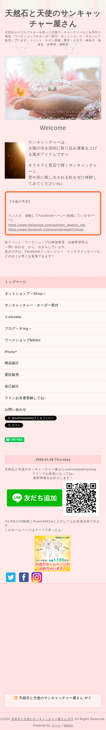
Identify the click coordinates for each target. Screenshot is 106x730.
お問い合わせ (15, 409)
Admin (68, 725)
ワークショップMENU (22, 340)
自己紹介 (12, 386)
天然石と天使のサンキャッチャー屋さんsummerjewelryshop (50, 469)
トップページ (15, 282)
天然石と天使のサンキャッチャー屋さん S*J (42, 719)
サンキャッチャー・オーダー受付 (31, 305)
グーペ (56, 725)
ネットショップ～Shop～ (25, 294)
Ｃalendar (13, 317)
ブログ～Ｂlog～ (18, 328)
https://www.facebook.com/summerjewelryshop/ (46, 229)
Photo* (11, 352)
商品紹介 (12, 363)
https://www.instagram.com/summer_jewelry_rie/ (47, 225)
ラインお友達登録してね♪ (25, 398)
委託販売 (12, 375)
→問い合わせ (15, 247)
